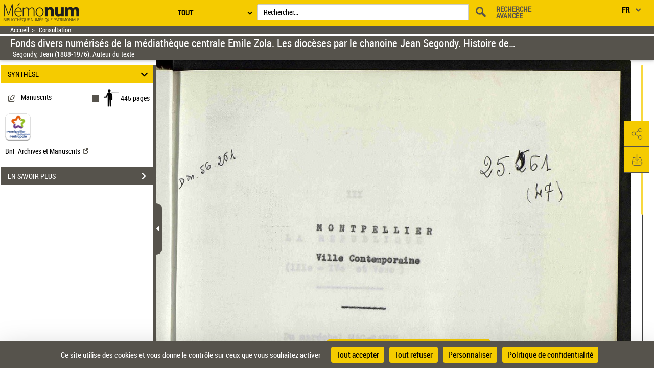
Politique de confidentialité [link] (550, 354)
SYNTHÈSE (79, 74)
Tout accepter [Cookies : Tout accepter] (357, 354)
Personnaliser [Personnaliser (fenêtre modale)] (470, 354)
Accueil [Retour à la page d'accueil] (19, 30)
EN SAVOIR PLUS (80, 176)
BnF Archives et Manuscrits (46, 151)
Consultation (55, 30)
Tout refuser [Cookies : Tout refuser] (413, 354)
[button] (636, 134)
